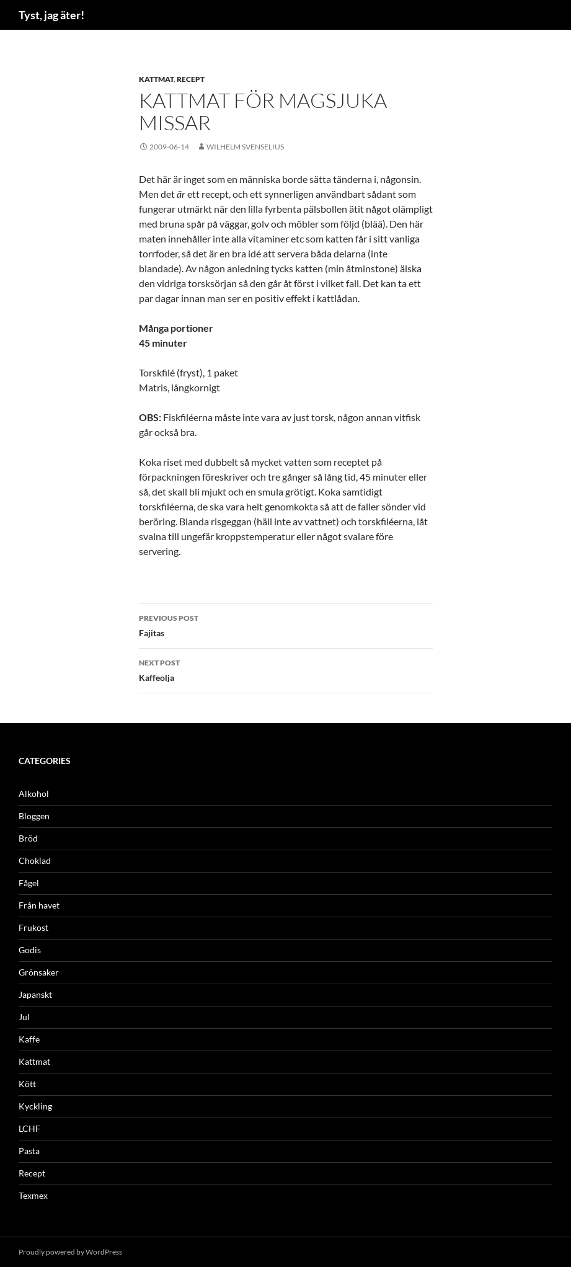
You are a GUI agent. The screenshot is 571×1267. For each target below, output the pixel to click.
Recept (191, 79)
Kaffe (29, 1039)
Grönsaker (39, 972)
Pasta (29, 1150)
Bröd (28, 838)
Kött (27, 1083)
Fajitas (286, 624)
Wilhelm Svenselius (245, 146)
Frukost (33, 927)
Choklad (35, 860)
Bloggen (34, 816)
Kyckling (35, 1106)
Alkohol (34, 793)
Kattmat (156, 79)
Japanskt (35, 994)
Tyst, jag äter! (51, 15)
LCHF (29, 1128)
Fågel (29, 883)
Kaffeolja (286, 669)
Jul (24, 1016)
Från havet (39, 905)
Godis (30, 950)
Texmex (33, 1195)
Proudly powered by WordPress (70, 1251)
